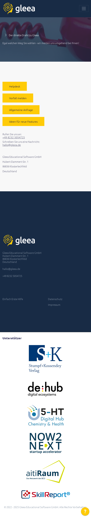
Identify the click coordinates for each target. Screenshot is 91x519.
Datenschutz (55, 299)
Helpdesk (14, 86)
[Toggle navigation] (83, 8)
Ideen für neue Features (23, 121)
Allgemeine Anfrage (21, 110)
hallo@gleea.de (11, 144)
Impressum (54, 304)
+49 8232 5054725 (13, 137)
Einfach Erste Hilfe (12, 299)
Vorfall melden (17, 98)
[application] (85, 512)
